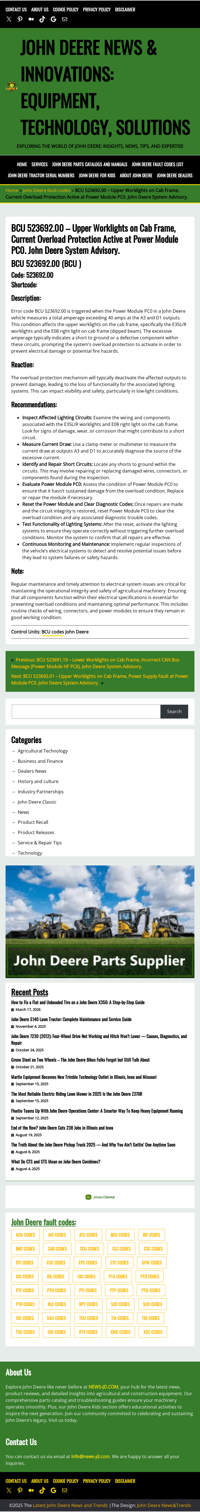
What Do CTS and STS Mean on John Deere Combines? (55, 1161)
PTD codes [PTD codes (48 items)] (149, 1276)
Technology (30, 853)
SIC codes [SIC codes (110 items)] (25, 1318)
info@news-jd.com (90, 1456)
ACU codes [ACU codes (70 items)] (25, 1234)
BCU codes (53, 632)
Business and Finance (40, 761)
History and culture (38, 781)
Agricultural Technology (43, 751)
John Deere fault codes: (43, 1222)
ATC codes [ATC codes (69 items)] (88, 1234)
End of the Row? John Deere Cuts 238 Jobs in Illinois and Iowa (62, 1127)
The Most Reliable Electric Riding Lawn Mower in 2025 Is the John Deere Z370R (76, 1094)
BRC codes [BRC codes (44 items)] (25, 1248)
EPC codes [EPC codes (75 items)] (88, 1262)
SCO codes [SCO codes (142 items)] (152, 1304)
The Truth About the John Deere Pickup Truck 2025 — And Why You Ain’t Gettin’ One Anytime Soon (93, 1144)
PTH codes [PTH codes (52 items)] (56, 1290)
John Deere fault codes (46, 190)
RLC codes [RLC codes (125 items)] (57, 1304)
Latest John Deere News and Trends (70, 1505)
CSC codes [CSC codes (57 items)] (153, 1248)
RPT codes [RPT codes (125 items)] (88, 1304)
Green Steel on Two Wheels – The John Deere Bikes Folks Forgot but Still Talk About (80, 1059)
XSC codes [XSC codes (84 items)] (152, 1332)
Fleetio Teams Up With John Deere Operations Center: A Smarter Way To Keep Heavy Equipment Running (97, 1110)
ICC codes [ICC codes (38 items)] (25, 1276)
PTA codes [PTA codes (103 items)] (118, 1276)
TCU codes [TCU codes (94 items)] (88, 1318)
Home (22, 164)
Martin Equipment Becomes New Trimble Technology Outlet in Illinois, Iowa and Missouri (84, 1077)
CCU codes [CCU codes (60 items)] (89, 1248)
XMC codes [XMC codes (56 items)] (120, 1332)
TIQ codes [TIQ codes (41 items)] (151, 1318)
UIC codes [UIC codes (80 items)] (57, 1332)
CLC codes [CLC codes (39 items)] (121, 1248)
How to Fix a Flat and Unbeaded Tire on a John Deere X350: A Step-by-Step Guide (78, 1002)
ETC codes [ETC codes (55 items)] (119, 1262)
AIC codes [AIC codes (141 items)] (57, 1234)
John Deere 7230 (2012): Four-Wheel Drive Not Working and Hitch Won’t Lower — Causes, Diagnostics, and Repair (99, 1039)
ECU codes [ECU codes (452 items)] (56, 1262)
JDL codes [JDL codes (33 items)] (55, 1276)
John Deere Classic (37, 802)
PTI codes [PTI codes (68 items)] (88, 1290)
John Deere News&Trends (164, 1505)
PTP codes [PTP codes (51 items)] (119, 1290)
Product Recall (33, 822)
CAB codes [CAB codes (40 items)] (57, 1248)
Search (174, 711)
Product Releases (36, 832)
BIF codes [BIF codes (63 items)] (151, 1234)
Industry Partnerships (41, 792)
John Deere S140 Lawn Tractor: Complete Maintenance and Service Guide (71, 1019)
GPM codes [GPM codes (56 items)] (152, 1262)
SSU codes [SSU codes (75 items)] (56, 1318)
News (23, 812)
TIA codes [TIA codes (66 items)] (120, 1318)
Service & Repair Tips (40, 843)
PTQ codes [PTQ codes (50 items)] (151, 1290)
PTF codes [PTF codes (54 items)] (25, 1290)
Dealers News (32, 771)
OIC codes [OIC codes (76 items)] (86, 1276)
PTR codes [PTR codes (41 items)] (25, 1304)
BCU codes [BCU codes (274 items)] (120, 1234)
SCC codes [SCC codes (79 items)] (120, 1304)
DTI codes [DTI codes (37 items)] (24, 1262)
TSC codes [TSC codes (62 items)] (25, 1332)
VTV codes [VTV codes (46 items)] (88, 1332)
